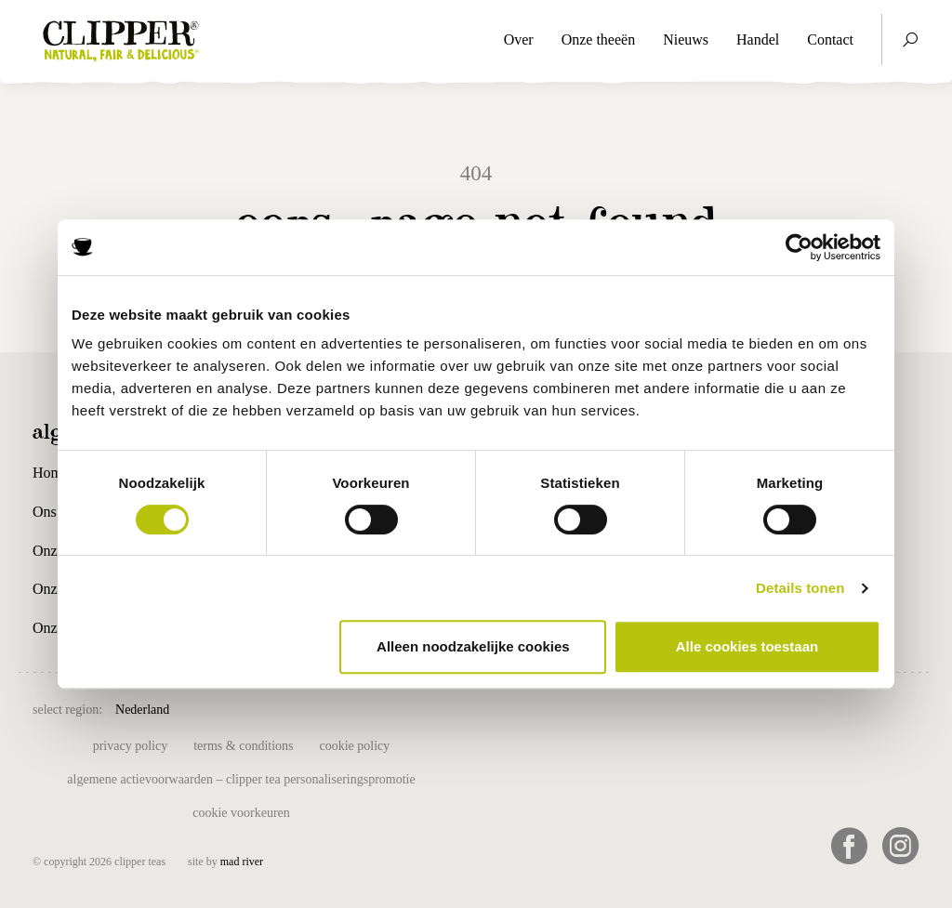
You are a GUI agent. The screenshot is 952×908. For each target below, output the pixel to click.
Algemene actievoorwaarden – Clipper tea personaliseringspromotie (241, 779)
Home (51, 472)
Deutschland (410, 708)
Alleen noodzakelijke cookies (473, 646)
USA (708, 708)
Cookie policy (355, 746)
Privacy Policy (130, 746)
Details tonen (800, 588)
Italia (569, 708)
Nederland (142, 710)
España (475, 708)
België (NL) (246, 708)
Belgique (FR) (328, 708)
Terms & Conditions (243, 746)
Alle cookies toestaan (747, 646)
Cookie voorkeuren (241, 813)
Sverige (662, 708)
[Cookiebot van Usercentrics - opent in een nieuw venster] (799, 247)
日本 (747, 708)
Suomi (612, 708)
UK (191, 708)
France (525, 708)
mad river (241, 861)
